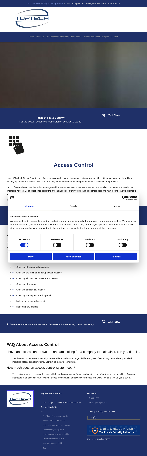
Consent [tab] (29, 206)
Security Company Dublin (53, 443)
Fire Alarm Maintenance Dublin (55, 416)
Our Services (52, 37)
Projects (105, 37)
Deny (31, 256)
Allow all (116, 256)
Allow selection (73, 256)
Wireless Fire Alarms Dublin (54, 421)
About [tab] (117, 206)
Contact (114, 37)
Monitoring (65, 37)
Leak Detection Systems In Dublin (56, 425)
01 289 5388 (34, 3)
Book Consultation (92, 37)
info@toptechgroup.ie (52, 3)
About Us (40, 37)
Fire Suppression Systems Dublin (56, 434)
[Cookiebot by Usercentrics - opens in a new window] (124, 197)
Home (32, 37)
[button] (111, 115)
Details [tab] (73, 206)
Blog (44, 448)
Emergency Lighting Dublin (53, 430)
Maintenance (77, 37)
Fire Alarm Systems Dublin (53, 439)
